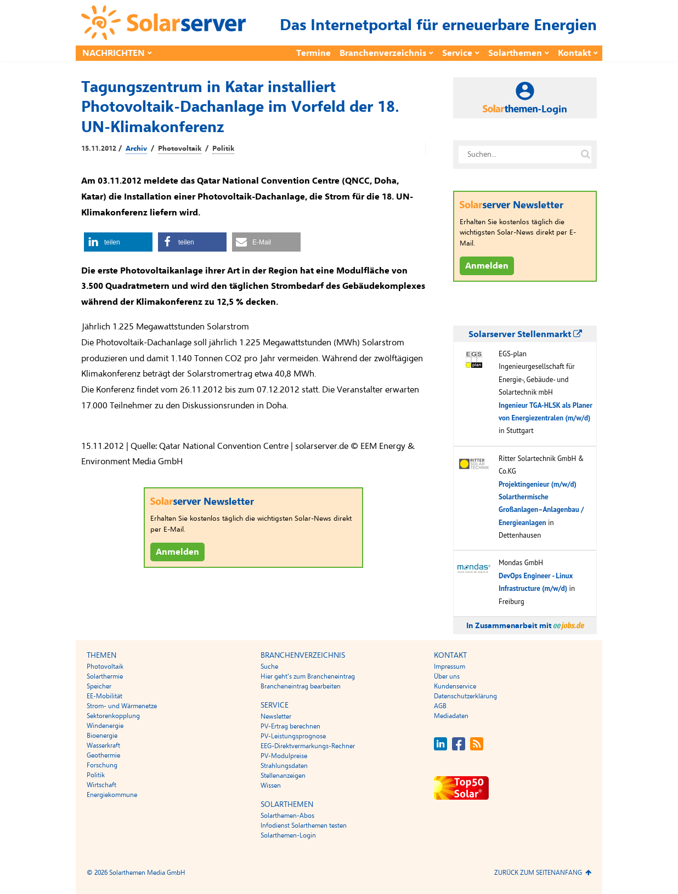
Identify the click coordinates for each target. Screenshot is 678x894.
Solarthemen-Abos (287, 815)
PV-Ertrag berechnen (290, 726)
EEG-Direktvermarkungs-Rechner (308, 746)
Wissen (271, 785)
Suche (269, 666)
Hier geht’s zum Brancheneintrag (308, 676)
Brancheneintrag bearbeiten (301, 686)
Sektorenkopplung (113, 715)
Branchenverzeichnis (383, 53)
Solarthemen (515, 53)
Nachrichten (113, 53)
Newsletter (276, 716)
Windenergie (105, 725)
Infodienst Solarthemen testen (304, 825)
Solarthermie (105, 676)
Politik (223, 148)
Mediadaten (451, 715)
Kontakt (574, 53)
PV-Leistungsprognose (293, 736)
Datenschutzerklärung (465, 696)
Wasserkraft (103, 745)
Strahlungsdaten (284, 765)
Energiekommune (112, 794)
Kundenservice (455, 686)
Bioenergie (102, 735)
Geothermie (103, 755)
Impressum (449, 666)
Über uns (447, 676)
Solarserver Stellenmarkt (525, 334)
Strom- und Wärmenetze (122, 706)
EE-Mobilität (104, 696)
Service (457, 53)
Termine (313, 53)
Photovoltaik (179, 148)
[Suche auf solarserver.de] (585, 154)
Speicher (99, 686)
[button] (118, 242)
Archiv (136, 148)
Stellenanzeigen (283, 775)
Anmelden (177, 552)
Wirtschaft (101, 785)
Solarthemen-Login (288, 835)
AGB (440, 706)
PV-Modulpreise (284, 755)
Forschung (102, 765)
